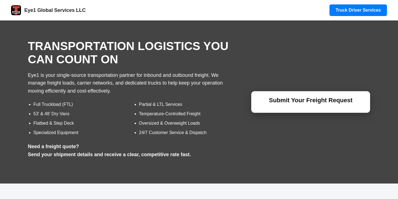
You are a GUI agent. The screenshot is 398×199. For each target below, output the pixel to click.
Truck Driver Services (358, 10)
